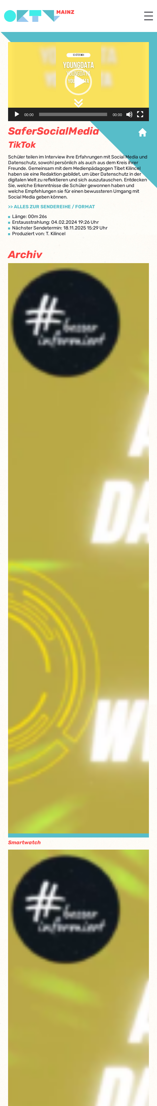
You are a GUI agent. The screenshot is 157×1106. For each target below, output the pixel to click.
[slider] (73, 114)
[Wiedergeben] (16, 114)
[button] (78, 81)
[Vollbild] (140, 114)
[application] (78, 81)
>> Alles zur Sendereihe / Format (51, 207)
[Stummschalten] (129, 114)
